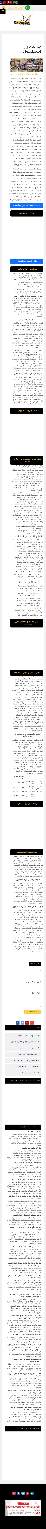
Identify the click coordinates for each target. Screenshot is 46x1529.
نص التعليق (36, 993)
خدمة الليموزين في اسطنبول (27, 1054)
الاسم (38, 971)
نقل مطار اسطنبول (26, 261)
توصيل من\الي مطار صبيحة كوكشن (25, 1060)
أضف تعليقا (32, 1012)
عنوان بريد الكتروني (33, 982)
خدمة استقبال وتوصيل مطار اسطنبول (24, 1042)
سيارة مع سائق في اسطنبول (27, 1035)
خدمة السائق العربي (30, 1073)
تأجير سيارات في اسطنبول (28, 1048)
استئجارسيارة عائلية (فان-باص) (26, 1066)
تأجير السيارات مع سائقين (26, 205)
